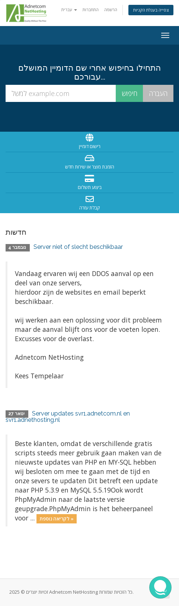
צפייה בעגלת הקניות (151, 10)
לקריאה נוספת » (56, 518)
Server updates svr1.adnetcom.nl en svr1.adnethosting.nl (68, 417)
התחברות (91, 9)
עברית (69, 9)
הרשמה (110, 9)
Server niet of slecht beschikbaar (78, 246)
